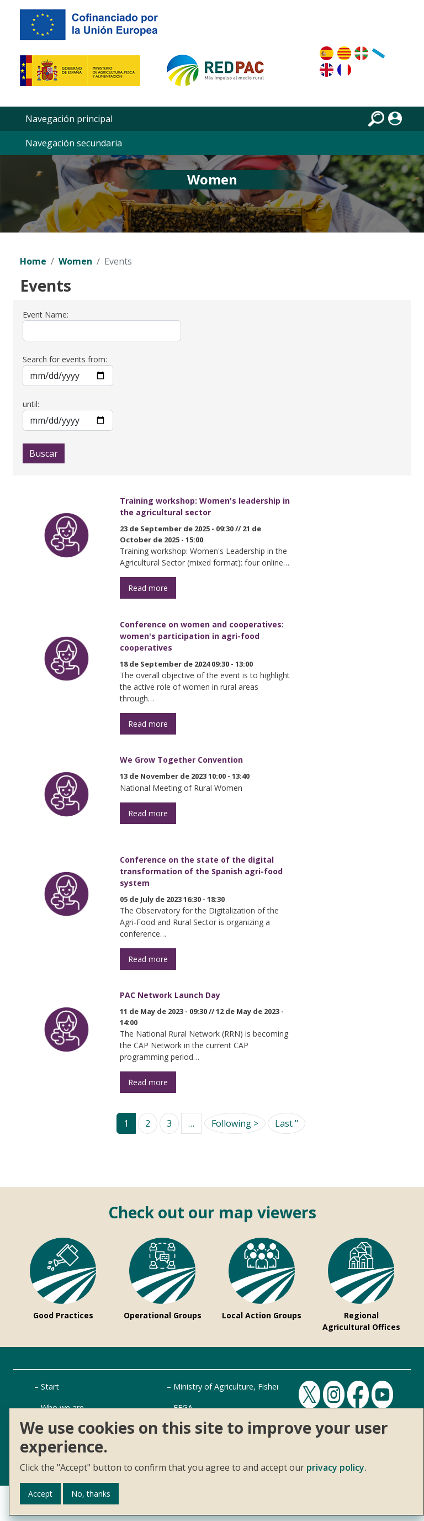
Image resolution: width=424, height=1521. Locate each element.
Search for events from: (65, 359)
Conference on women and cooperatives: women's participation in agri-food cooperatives (202, 636)
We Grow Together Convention (181, 759)
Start (50, 1386)
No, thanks (90, 1493)
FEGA (183, 1407)
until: (31, 404)
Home (33, 261)
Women (75, 261)
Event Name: (45, 314)
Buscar (43, 453)
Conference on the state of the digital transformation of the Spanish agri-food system (201, 871)
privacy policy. (336, 1467)
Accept (40, 1493)
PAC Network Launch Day (170, 995)
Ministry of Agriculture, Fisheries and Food (250, 1386)
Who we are (62, 1407)
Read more (148, 588)
